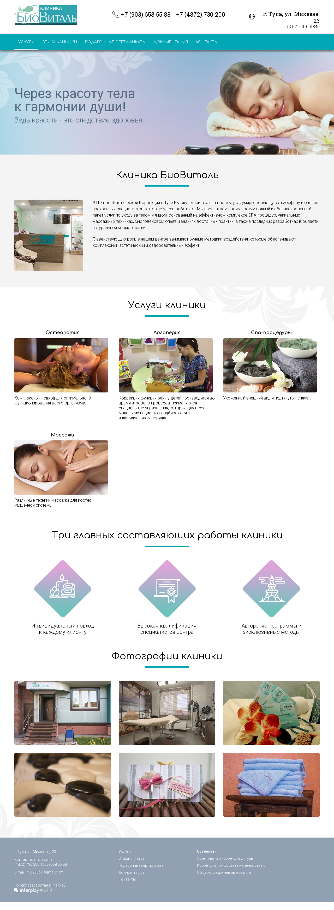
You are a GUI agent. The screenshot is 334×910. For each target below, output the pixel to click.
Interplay (58, 885)
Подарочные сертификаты (115, 42)
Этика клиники (59, 42)
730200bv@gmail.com (45, 872)
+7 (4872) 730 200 (200, 14)
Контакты (207, 42)
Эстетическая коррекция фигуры (225, 858)
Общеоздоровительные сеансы (224, 872)
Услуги (26, 42)
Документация (170, 42)
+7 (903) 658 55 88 (146, 14)
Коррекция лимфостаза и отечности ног (232, 865)
